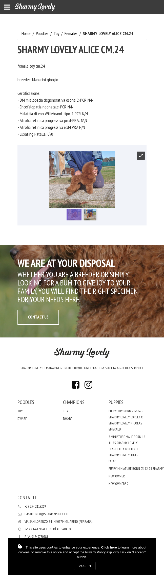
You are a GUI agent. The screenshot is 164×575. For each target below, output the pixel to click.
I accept (85, 566)
